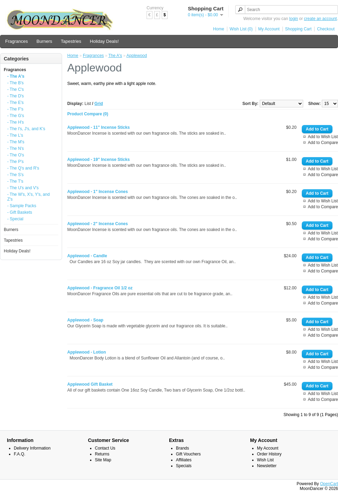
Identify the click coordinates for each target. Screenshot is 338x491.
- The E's (15, 102)
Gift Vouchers (188, 454)
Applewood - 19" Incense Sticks (98, 159)
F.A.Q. (19, 454)
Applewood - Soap (85, 320)
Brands (182, 448)
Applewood (137, 55)
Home (218, 29)
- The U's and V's (23, 187)
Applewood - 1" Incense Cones (97, 191)
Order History (269, 454)
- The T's (15, 181)
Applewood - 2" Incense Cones (97, 223)
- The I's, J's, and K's (26, 128)
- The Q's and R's (23, 168)
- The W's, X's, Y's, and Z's (28, 197)
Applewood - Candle (87, 255)
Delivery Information (32, 448)
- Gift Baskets (19, 212)
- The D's (15, 96)
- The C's (15, 89)
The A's (115, 55)
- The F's (15, 109)
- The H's (15, 122)
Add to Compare (323, 142)
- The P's (15, 161)
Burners (44, 41)
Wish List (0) (241, 29)
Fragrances (16, 41)
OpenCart (329, 483)
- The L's (15, 135)
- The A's (15, 76)
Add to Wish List (323, 136)
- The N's (15, 148)
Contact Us (105, 448)
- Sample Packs (21, 205)
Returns (102, 454)
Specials (183, 465)
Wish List (265, 460)
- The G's (15, 115)
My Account (269, 29)
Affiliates (183, 460)
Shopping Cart (298, 29)
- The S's (15, 174)
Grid (99, 103)
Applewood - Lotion (86, 352)
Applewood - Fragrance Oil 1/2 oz (99, 288)
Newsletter (267, 465)
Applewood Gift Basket (89, 384)
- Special (15, 218)
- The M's (15, 141)
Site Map (103, 460)
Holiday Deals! (104, 41)
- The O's (15, 155)
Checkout (326, 29)
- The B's (15, 82)
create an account (320, 18)
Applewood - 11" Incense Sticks (98, 127)
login (293, 18)
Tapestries (71, 41)
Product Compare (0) (87, 114)
